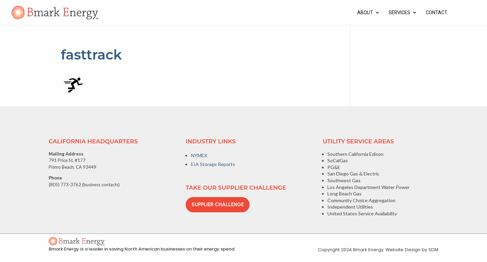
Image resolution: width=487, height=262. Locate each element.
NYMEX (199, 155)
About (365, 12)
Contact (436, 12)
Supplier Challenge (217, 204)
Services (399, 12)
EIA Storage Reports (213, 164)
